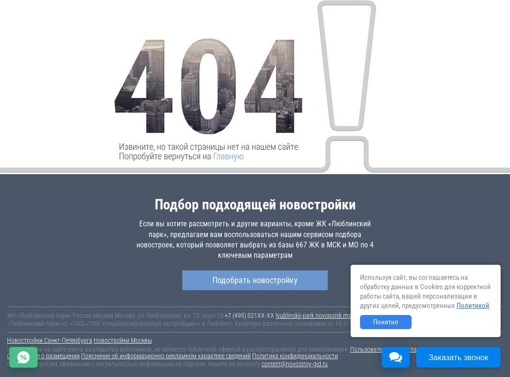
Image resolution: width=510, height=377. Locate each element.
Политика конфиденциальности (295, 356)
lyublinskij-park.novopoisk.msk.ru (318, 315)
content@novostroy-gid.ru (295, 364)
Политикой (473, 305)
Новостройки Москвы (123, 340)
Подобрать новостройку (255, 280)
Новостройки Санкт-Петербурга (49, 340)
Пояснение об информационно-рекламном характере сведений (166, 356)
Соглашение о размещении (43, 356)
